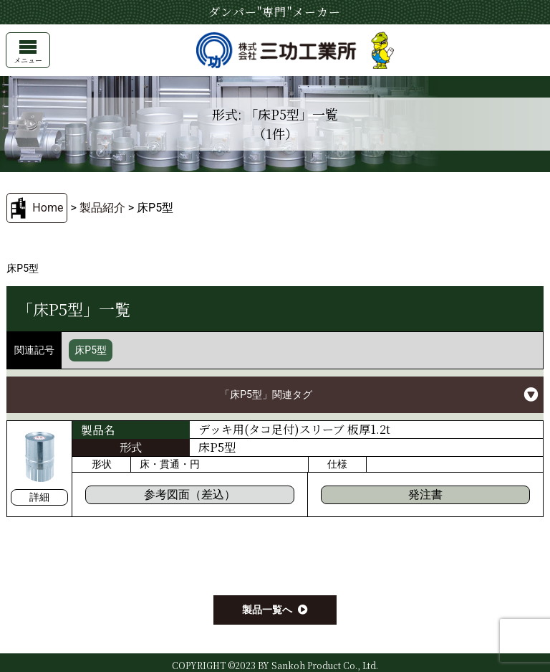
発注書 (425, 494)
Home (47, 207)
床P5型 (90, 350)
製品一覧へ (267, 609)
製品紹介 (102, 207)
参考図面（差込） (190, 494)
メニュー (28, 52)
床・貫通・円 (170, 464)
